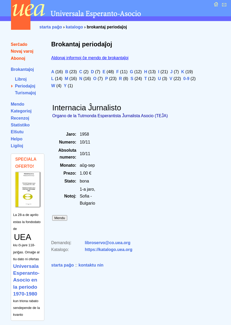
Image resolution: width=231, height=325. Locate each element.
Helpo (16, 139)
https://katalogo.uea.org (108, 249)
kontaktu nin (90, 265)
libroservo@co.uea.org (107, 242)
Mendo (17, 104)
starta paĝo (50, 27)
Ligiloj (17, 146)
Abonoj (18, 58)
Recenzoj (20, 118)
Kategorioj (21, 111)
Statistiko (20, 125)
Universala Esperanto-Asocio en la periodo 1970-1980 (26, 280)
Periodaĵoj (25, 86)
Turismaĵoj (25, 93)
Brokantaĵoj (22, 69)
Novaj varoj (22, 51)
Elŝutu (17, 132)
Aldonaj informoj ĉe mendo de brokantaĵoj (89, 58)
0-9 (186, 78)
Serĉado (19, 44)
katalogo (74, 27)
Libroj (21, 79)
